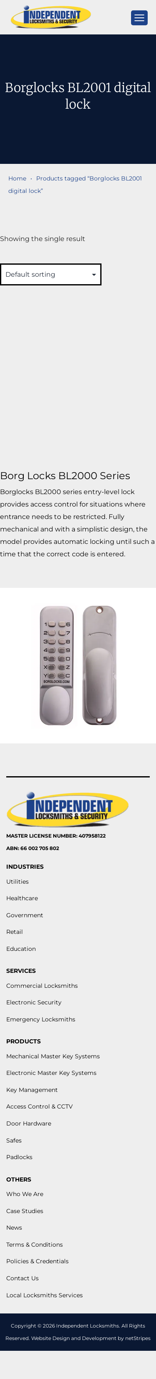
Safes (14, 1140)
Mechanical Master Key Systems (53, 1056)
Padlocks (19, 1157)
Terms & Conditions (34, 1244)
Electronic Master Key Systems (51, 1073)
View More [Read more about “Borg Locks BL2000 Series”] (36, 574)
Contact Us (22, 1278)
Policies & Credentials (37, 1261)
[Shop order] (51, 274)
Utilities (17, 881)
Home (17, 178)
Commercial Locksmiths (42, 985)
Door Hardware (28, 1123)
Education (21, 949)
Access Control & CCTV (39, 1106)
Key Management (32, 1090)
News (14, 1227)
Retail (14, 932)
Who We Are (24, 1194)
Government (24, 915)
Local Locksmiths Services (44, 1295)
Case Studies (24, 1211)
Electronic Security (34, 1002)
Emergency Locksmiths (40, 1019)
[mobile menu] (139, 17)
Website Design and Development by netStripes (91, 1338)
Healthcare (22, 898)
